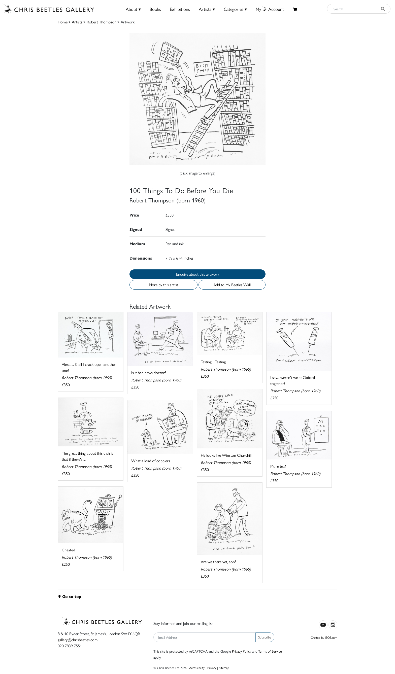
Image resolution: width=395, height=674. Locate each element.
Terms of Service (270, 651)
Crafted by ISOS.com (324, 637)
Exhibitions (180, 9)
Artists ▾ (207, 9)
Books (155, 9)
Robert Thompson (101, 22)
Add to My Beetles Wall (232, 285)
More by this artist (163, 285)
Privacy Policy (241, 651)
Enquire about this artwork (197, 274)
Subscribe (265, 637)
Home (63, 22)
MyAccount (270, 9)
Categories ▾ (235, 9)
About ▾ (133, 9)
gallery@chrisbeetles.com (77, 640)
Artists (77, 22)
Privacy (211, 667)
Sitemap (224, 667)
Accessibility (197, 667)
